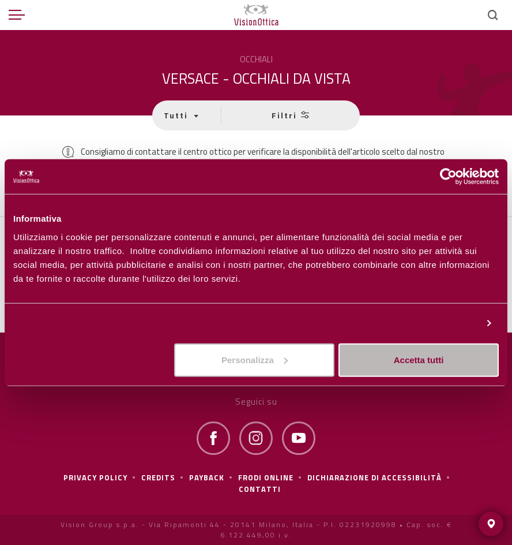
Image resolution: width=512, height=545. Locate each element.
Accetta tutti (419, 359)
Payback (206, 477)
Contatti (260, 489)
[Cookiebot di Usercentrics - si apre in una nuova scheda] (448, 176)
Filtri (291, 115)
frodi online (265, 477)
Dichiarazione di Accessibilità (374, 477)
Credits (158, 477)
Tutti (177, 115)
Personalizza (449, 323)
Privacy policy (95, 477)
